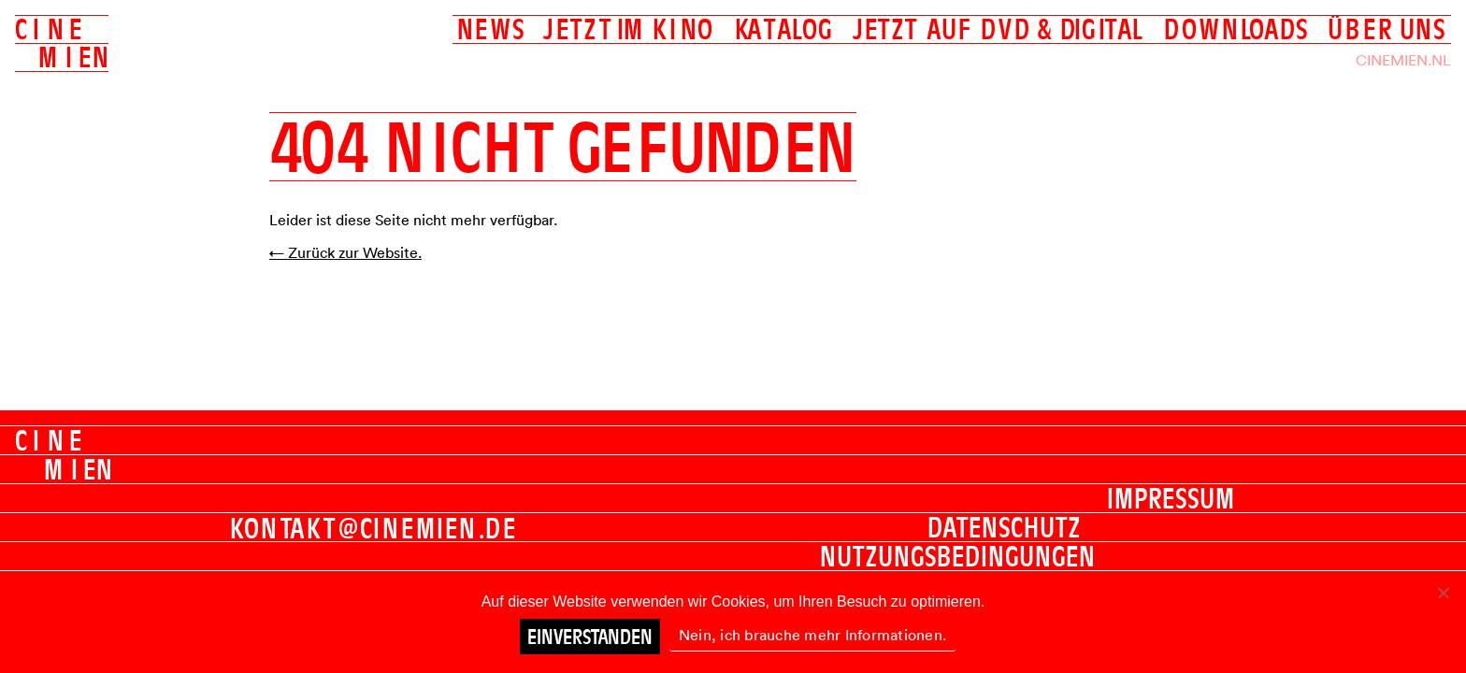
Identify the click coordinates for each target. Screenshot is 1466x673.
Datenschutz (1004, 527)
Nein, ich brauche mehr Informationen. (812, 634)
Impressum (1171, 498)
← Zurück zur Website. (345, 252)
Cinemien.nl (1403, 59)
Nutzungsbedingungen (958, 556)
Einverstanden (590, 636)
